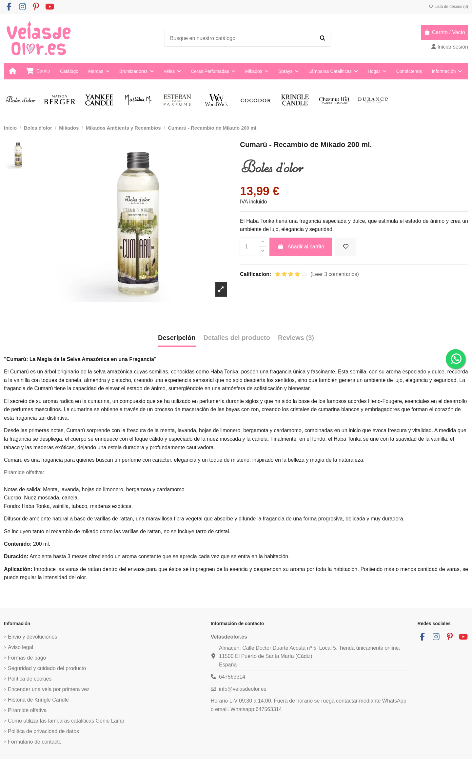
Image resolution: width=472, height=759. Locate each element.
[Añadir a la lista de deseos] (345, 247)
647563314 (232, 677)
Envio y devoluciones (32, 637)
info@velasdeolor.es (242, 689)
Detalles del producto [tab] (237, 337)
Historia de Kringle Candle (38, 700)
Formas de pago (27, 658)
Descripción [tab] (176, 337)
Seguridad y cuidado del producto (47, 668)
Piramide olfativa (27, 710)
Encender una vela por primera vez (48, 689)
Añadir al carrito (300, 246)
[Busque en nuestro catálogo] (322, 38)
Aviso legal (20, 647)
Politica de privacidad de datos (43, 731)
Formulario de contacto (35, 742)
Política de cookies (29, 679)
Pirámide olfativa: (24, 472)
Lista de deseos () (448, 6)
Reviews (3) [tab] (296, 337)
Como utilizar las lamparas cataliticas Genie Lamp (66, 721)
